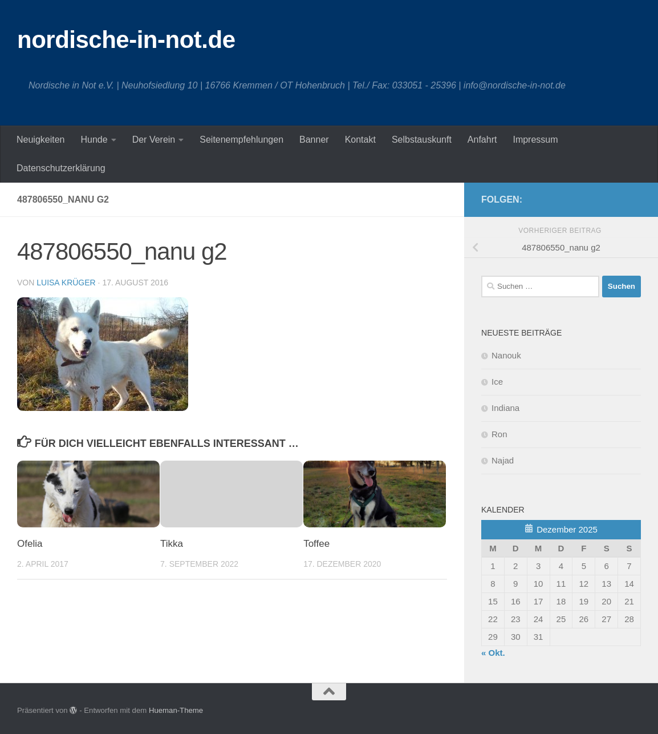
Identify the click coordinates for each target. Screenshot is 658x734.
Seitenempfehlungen (241, 139)
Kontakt (360, 139)
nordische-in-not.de (126, 39)
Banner (314, 139)
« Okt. (493, 653)
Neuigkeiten (41, 139)
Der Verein (154, 139)
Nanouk (506, 355)
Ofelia (29, 543)
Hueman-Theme (176, 710)
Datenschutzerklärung (61, 168)
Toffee (316, 543)
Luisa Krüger (65, 282)
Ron (499, 434)
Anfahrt (482, 139)
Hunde (94, 139)
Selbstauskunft (422, 139)
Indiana (505, 408)
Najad (503, 460)
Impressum (535, 139)
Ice (497, 381)
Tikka (171, 543)
